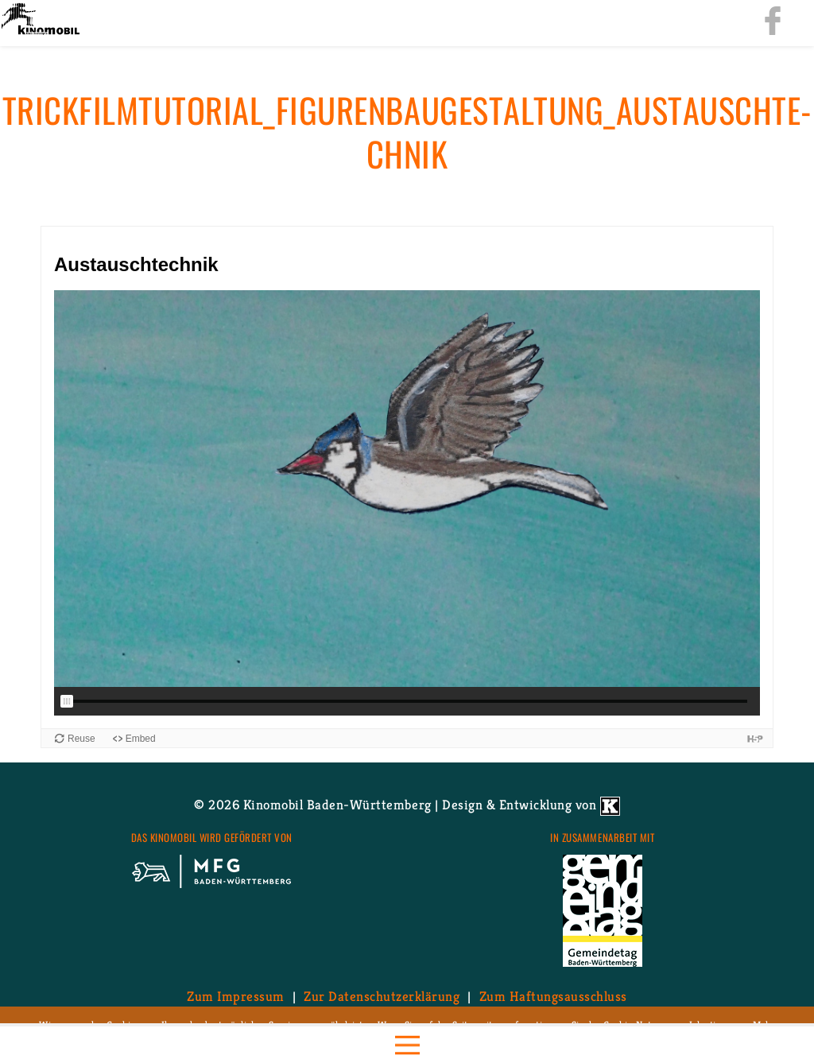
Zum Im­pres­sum (236, 996)
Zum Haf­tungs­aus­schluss (553, 996)
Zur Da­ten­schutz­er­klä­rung (381, 996)
